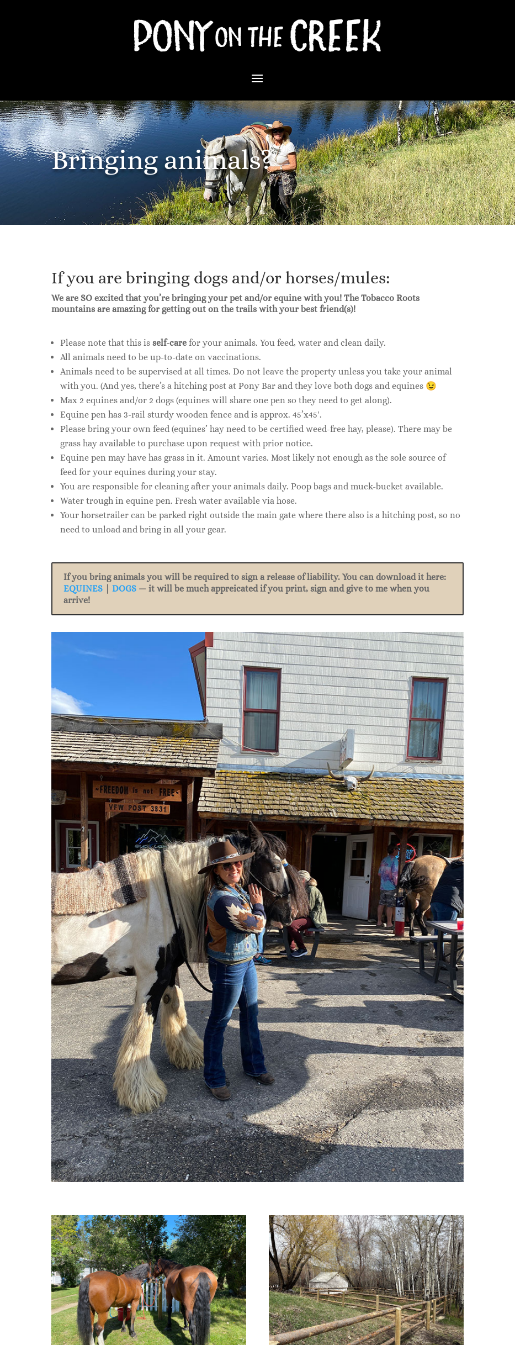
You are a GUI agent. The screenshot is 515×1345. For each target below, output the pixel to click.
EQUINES (83, 588)
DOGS (124, 588)
